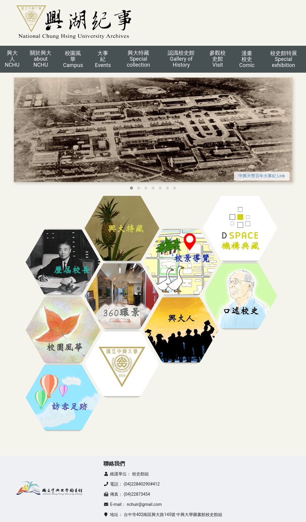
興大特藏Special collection (138, 59)
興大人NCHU (12, 59)
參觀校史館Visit (217, 59)
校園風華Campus (73, 59)
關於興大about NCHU (40, 59)
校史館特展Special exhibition (283, 59)
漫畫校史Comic (247, 59)
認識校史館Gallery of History (181, 59)
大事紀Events (103, 59)
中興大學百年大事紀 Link (261, 175)
